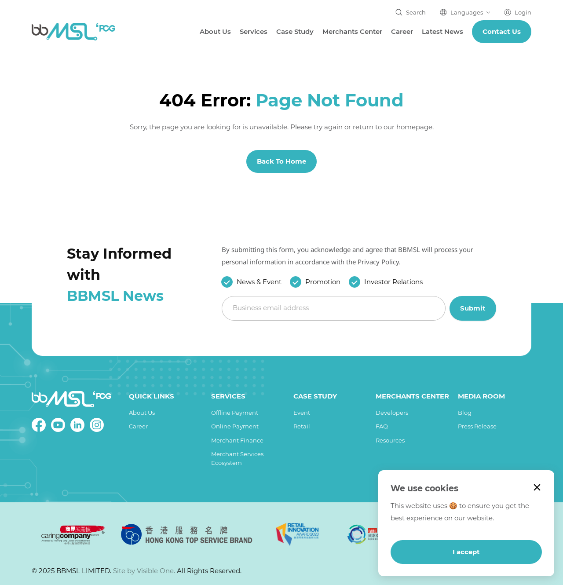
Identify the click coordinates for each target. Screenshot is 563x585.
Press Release (477, 426)
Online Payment (235, 426)
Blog (465, 412)
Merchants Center (352, 31)
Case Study (295, 31)
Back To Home (281, 161)
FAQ (382, 426)
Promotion (322, 282)
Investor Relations (393, 282)
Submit (473, 307)
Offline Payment (234, 412)
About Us (215, 31)
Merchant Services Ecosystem (237, 458)
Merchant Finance (237, 440)
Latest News (442, 31)
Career (402, 31)
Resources (390, 440)
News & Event (259, 282)
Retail (301, 426)
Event (301, 412)
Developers (392, 412)
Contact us (502, 31)
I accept (466, 552)
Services (253, 31)
